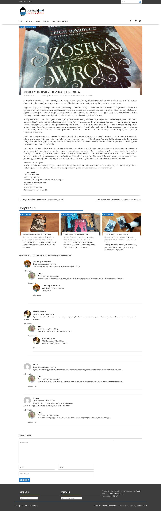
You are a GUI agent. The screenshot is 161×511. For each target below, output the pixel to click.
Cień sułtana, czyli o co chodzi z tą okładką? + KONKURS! (118, 200)
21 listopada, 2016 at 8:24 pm (49, 329)
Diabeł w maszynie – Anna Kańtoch (76, 234)
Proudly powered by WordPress (105, 505)
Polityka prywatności (61, 21)
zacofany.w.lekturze (42, 261)
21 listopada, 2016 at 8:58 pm (53, 341)
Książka (22, 27)
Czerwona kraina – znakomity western (37, 234)
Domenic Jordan (70, 240)
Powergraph (87, 240)
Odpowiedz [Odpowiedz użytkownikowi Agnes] (28, 410)
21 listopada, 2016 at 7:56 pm (44, 314)
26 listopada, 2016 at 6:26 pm (49, 415)
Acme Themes (141, 505)
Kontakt (46, 21)
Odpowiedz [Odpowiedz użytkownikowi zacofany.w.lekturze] (28, 271)
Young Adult (88, 96)
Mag (36, 240)
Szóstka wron (50, 100)
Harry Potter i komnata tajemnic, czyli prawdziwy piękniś (43, 200)
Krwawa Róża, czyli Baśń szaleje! (116, 234)
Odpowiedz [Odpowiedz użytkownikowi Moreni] (28, 374)
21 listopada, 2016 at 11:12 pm (44, 367)
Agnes (36, 398)
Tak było (29, 21)
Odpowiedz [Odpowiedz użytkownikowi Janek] (32, 283)
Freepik (138, 491)
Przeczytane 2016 (30, 27)
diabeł (91, 237)
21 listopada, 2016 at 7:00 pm (49, 276)
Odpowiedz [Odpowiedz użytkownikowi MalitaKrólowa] (28, 324)
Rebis (106, 242)
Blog (21, 21)
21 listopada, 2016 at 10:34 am (44, 264)
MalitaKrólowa (39, 311)
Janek (43, 96)
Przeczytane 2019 (25, 214)
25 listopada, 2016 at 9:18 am (44, 401)
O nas (38, 21)
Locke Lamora (62, 96)
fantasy (54, 96)
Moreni (36, 364)
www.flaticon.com (116, 493)
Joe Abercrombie (28, 240)
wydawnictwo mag (75, 96)
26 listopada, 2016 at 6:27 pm (49, 379)
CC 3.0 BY (114, 496)
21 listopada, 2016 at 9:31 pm (53, 288)
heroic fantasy (130, 240)
